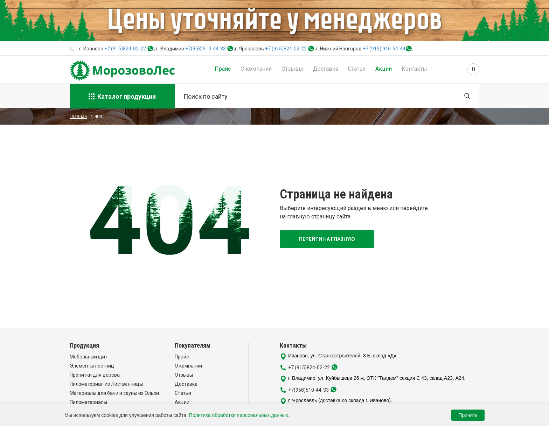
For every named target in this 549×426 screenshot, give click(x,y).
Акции (383, 68)
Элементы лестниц (92, 366)
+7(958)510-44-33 (205, 48)
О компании (256, 68)
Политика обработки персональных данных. (239, 415)
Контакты (414, 68)
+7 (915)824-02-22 (125, 48)
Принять (468, 415)
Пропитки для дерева (95, 375)
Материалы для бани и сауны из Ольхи (114, 393)
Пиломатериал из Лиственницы (106, 384)
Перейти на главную (327, 239)
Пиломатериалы (88, 402)
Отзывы (292, 68)
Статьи (357, 68)
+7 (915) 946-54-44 (384, 48)
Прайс (223, 68)
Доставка (325, 68)
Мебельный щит (88, 356)
